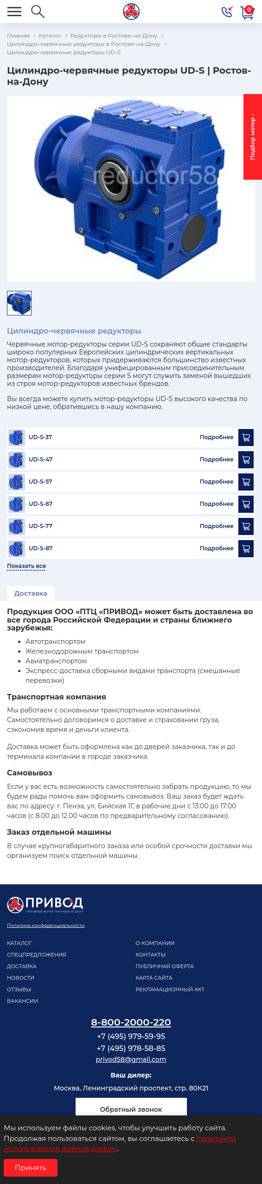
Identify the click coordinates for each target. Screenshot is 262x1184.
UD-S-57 (40, 482)
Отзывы (19, 989)
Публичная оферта (165, 966)
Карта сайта (154, 978)
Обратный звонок (131, 1109)
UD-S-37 (40, 437)
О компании (155, 943)
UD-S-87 (40, 548)
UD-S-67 (40, 504)
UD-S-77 (40, 526)
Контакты (151, 954)
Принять (30, 1167)
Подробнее (217, 437)
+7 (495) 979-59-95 (131, 1036)
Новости (20, 978)
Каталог (19, 943)
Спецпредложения (36, 954)
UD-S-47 (40, 459)
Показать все (26, 566)
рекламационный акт (170, 989)
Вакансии (22, 1001)
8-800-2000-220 (131, 1022)
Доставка (30, 593)
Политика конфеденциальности (45, 925)
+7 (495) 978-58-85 (130, 1048)
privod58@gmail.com (131, 1059)
